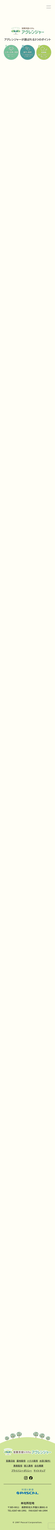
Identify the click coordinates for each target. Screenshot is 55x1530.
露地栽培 (21, 1460)
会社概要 (38, 1465)
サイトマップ (39, 1470)
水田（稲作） (45, 1460)
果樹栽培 (17, 1465)
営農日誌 (10, 1460)
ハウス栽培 (32, 1460)
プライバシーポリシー (21, 1470)
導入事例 (28, 1465)
